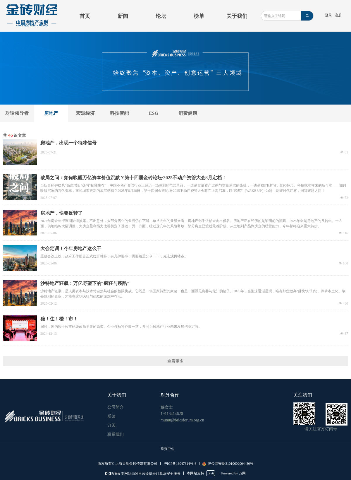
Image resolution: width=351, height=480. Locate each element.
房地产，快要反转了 (61, 213)
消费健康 (187, 113)
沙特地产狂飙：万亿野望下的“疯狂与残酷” (84, 283)
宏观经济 (85, 113)
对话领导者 (17, 113)
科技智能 (119, 113)
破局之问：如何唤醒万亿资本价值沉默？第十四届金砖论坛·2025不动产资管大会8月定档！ (133, 177)
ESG (153, 113)
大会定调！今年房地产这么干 (70, 248)
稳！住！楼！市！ (59, 318)
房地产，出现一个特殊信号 (68, 142)
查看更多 (175, 361)
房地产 (51, 113)
